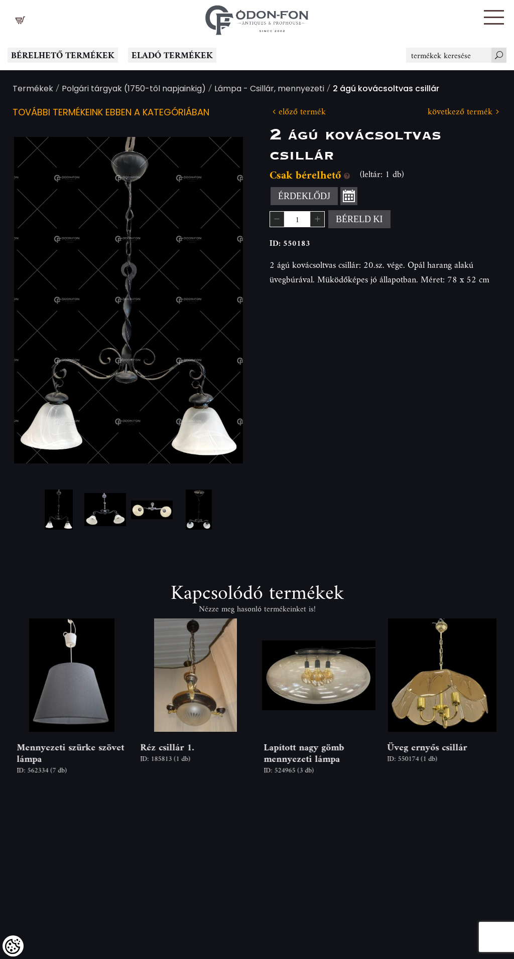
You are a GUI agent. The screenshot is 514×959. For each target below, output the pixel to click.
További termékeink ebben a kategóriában (111, 113)
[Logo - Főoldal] (257, 17)
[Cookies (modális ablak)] (13, 945)
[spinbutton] (297, 219)
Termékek (33, 89)
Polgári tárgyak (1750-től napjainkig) (134, 89)
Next (219, 300)
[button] (494, 17)
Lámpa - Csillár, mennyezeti (269, 89)
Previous (38, 300)
